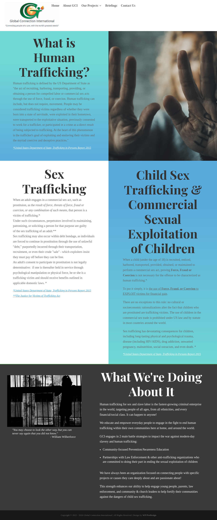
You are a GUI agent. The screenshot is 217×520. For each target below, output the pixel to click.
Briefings (111, 5)
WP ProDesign (149, 515)
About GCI (70, 5)
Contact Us (128, 5)
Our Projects (89, 5)
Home (55, 5)
